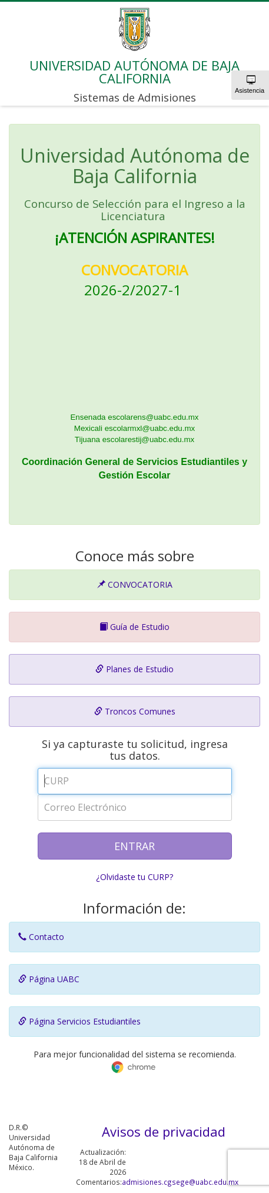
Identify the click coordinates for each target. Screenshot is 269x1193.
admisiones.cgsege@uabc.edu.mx (180, 1182)
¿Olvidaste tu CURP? (134, 876)
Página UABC (48, 979)
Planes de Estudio (134, 669)
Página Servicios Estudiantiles (79, 1021)
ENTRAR (134, 846)
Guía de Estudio (134, 626)
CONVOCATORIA (134, 584)
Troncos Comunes (134, 711)
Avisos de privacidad (163, 1131)
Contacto (41, 936)
